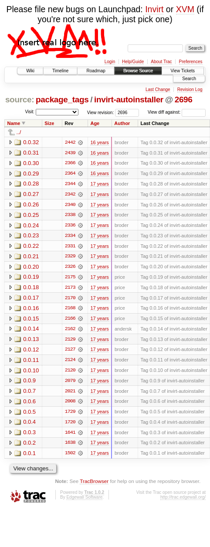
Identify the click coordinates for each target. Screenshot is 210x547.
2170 (70, 299)
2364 (70, 173)
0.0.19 (31, 278)
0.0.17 (31, 299)
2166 (70, 320)
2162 (70, 330)
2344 (70, 184)
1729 (70, 414)
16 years (99, 142)
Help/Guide (133, 61)
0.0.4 (29, 424)
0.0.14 (31, 330)
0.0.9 (29, 382)
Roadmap (95, 70)
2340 (70, 205)
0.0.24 (31, 226)
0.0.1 (29, 455)
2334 (70, 236)
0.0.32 (31, 142)
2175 (70, 278)
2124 (70, 361)
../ (19, 132)
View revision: (100, 112)
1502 (70, 455)
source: (19, 99)
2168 (70, 309)
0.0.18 (31, 288)
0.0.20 (31, 267)
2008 (70, 403)
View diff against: (177, 112)
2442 (70, 142)
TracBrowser (94, 484)
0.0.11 (31, 361)
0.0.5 (29, 414)
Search (189, 78)
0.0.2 (29, 445)
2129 (70, 341)
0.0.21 (31, 257)
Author (122, 123)
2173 (70, 288)
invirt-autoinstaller (128, 99)
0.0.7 (29, 393)
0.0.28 (31, 184)
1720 (70, 424)
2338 (70, 215)
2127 (70, 351)
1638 (70, 445)
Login (110, 61)
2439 (70, 152)
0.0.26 (31, 205)
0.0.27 (31, 194)
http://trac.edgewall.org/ (183, 500)
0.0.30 (31, 163)
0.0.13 (31, 341)
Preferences (191, 61)
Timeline (60, 70)
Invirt (154, 9)
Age (94, 123)
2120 (70, 372)
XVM (185, 9)
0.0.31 (31, 152)
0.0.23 (31, 236)
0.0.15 (31, 320)
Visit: (29, 111)
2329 (70, 257)
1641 (70, 435)
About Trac (161, 61)
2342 (70, 194)
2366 (70, 163)
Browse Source (138, 70)
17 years (99, 184)
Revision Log (190, 89)
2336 (70, 226)
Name (13, 123)
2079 (70, 382)
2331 (70, 246)
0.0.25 (31, 215)
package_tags (62, 99)
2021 (70, 393)
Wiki (30, 70)
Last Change (158, 89)
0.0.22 (31, 246)
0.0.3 (29, 435)
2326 (70, 267)
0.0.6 (29, 403)
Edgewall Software (84, 500)
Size (49, 123)
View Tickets (183, 70)
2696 (184, 99)
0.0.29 (31, 173)
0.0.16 (31, 309)
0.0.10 (31, 372)
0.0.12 (31, 351)
